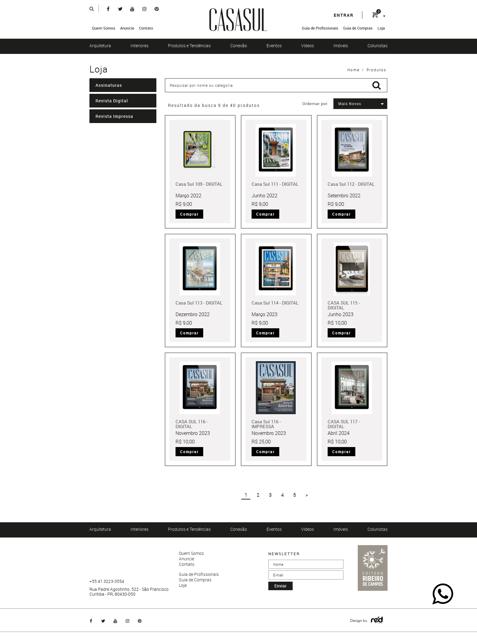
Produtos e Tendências (189, 45)
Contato (146, 28)
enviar (280, 586)
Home (353, 69)
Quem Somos (103, 28)
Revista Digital (112, 101)
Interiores (139, 45)
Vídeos (307, 45)
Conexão (238, 45)
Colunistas (377, 45)
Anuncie (127, 28)
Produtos (376, 69)
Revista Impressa (114, 116)
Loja (381, 28)
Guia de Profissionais (320, 28)
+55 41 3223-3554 (106, 581)
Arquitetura (100, 45)
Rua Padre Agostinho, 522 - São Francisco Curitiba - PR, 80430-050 (129, 592)
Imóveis (340, 45)
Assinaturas (109, 85)
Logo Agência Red (377, 620)
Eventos (274, 45)
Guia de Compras (358, 28)
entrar (343, 15)
